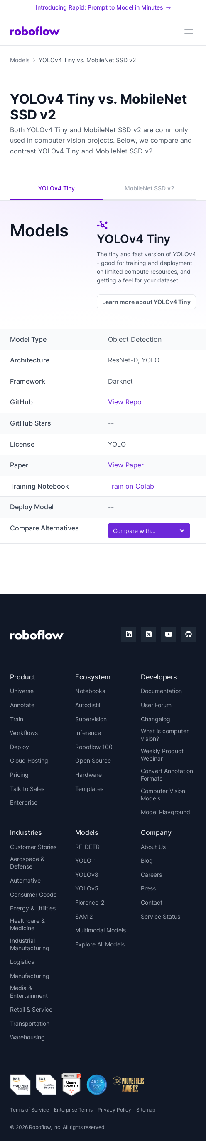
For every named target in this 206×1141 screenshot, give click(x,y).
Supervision (91, 719)
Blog (147, 860)
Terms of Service (29, 1110)
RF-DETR (87, 846)
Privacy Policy (114, 1110)
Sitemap (145, 1110)
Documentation (161, 690)
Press (148, 888)
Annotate (22, 704)
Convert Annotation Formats (167, 774)
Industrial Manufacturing (29, 944)
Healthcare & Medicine (27, 924)
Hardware (88, 774)
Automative (25, 880)
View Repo (125, 402)
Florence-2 (89, 902)
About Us (153, 846)
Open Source (93, 760)
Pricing (19, 774)
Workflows (24, 732)
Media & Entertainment (29, 991)
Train (16, 719)
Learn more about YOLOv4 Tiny (146, 301)
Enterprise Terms (73, 1110)
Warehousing (27, 1037)
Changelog (155, 719)
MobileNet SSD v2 (149, 188)
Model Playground (165, 811)
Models (19, 59)
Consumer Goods (33, 894)
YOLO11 (86, 860)
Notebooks (90, 690)
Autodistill (88, 704)
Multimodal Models (100, 930)
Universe (22, 690)
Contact (151, 902)
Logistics (22, 961)
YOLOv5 (86, 888)
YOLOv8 (86, 874)
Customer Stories (33, 846)
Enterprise (23, 802)
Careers (151, 874)
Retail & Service (31, 1009)
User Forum (156, 704)
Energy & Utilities (33, 908)
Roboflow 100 (94, 746)
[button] (188, 30)
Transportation (29, 1023)
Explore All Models (100, 944)
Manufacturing (29, 975)
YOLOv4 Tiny (56, 188)
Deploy (19, 746)
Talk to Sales (27, 788)
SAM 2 (84, 916)
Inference (88, 732)
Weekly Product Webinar (162, 754)
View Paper (126, 465)
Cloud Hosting (29, 760)
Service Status (160, 916)
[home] (35, 30)
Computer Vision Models (163, 794)
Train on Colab (131, 486)
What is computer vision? (165, 734)
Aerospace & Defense (27, 862)
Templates (89, 788)
